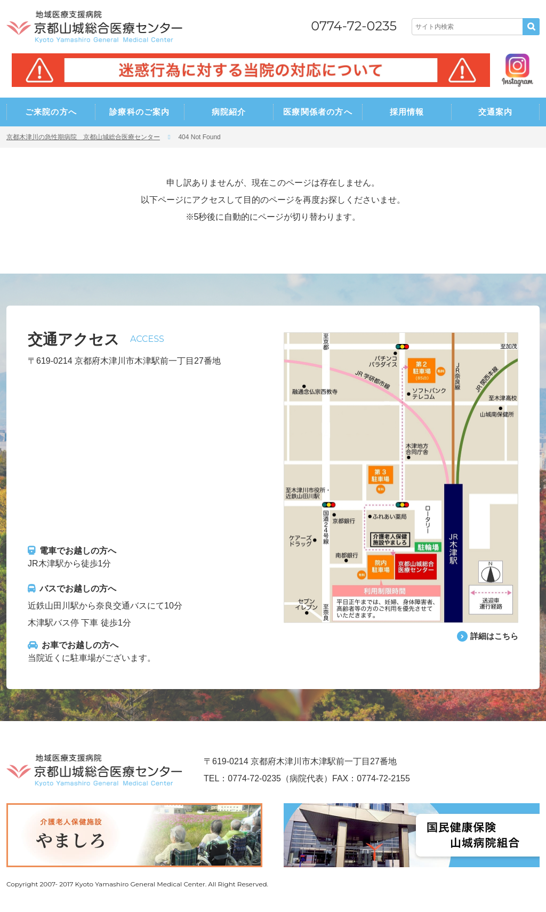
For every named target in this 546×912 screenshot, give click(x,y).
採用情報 (407, 111)
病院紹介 (229, 111)
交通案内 (495, 111)
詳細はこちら (492, 636)
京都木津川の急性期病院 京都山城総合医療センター (83, 137)
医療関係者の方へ (317, 111)
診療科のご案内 (139, 111)
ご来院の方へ (51, 111)
